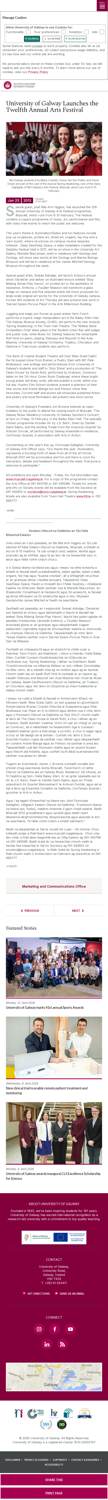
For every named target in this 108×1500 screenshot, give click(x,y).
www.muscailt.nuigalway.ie (24, 479)
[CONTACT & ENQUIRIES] (87, 1459)
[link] (19, 1413)
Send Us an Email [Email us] (72, 1293)
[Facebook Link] (54, 1329)
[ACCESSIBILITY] (54, 1464)
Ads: (95, 32)
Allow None (54, 39)
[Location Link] (54, 1388)
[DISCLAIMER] (14, 1459)
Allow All (33, 39)
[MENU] (102, 5)
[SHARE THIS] (54, 1479)
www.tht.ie (83, 496)
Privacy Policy (38, 72)
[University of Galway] (19, 86)
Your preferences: (47, 32)
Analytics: (75, 32)
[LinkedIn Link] (46, 1344)
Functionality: (15, 32)
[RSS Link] (62, 1344)
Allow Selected (76, 39)
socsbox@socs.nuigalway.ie (47, 492)
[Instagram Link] (39, 1329)
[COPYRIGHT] (62, 1459)
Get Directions (38, 1293)
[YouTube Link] (70, 1329)
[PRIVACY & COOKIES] (38, 1459)
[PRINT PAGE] (54, 1493)
